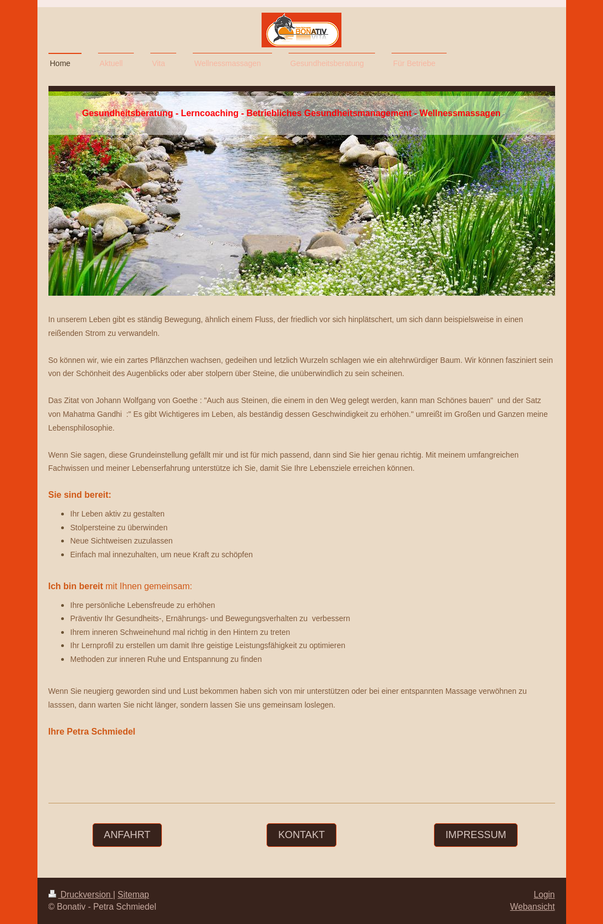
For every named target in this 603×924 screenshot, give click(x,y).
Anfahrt (127, 834)
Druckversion (80, 894)
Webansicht (532, 906)
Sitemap (133, 894)
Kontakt (301, 834)
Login (544, 894)
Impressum (476, 834)
